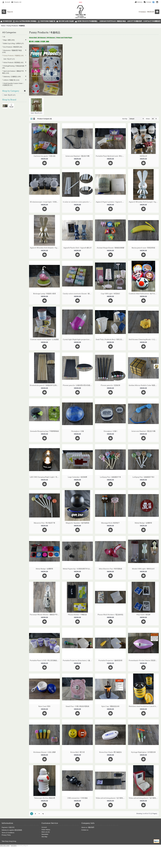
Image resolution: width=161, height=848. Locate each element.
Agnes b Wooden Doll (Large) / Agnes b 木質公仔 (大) (144, 202)
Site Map (44, 836)
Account (44, 827)
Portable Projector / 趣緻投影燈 (110, 660)
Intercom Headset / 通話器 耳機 (77, 156)
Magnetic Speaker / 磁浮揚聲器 (77, 523)
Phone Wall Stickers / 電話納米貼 (110, 614)
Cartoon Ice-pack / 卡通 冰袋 (44, 156)
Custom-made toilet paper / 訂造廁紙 (44, 339)
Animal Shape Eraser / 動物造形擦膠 (110, 248)
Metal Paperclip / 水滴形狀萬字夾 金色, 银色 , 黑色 (78, 569)
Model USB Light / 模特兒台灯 (143, 569)
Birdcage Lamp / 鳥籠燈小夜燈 (44, 293)
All (4, 37)
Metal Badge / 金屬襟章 (143, 523)
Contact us (84, 830)
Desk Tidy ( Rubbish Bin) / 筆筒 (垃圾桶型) (111, 339)
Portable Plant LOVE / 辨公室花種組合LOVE (45, 660)
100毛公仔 (143, 156)
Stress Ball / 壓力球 (77, 752)
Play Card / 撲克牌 (143, 614)
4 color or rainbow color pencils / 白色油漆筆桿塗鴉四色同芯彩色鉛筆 (78, 202)
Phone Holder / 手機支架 (77, 614)
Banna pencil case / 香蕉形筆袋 (143, 248)
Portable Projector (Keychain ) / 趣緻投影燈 (78, 660)
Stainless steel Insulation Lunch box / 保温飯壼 (144, 706)
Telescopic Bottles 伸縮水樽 (44, 798)
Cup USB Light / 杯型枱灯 (110, 293)
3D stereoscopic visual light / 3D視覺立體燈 (45, 202)
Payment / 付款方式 (8, 827)
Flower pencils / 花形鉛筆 (110, 385)
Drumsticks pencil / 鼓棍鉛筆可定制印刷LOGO (45, 385)
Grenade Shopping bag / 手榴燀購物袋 (44, 431)
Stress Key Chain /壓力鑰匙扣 (110, 752)
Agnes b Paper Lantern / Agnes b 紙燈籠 (111, 202)
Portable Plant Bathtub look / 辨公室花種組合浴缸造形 (111, 156)
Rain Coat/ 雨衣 (44, 706)
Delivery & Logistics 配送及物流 (12, 830)
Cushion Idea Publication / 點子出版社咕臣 (144, 293)
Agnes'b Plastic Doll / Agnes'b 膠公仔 (77, 248)
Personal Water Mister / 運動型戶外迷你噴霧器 (45, 614)
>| (42, 813)
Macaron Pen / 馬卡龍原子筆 (44, 523)
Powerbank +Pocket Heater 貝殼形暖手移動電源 (144, 660)
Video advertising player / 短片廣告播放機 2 (144, 798)
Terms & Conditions (8, 832)
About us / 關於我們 (87, 827)
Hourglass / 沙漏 (77, 431)
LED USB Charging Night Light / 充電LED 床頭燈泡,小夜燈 (45, 477)
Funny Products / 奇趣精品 (16, 26)
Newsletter (44, 834)
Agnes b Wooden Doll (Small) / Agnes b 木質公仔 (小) (45, 248)
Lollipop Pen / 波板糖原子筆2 (143, 477)
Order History (45, 829)
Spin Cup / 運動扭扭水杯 (110, 706)
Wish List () (45, 832)
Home (3, 26)
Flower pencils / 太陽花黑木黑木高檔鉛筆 (78, 385)
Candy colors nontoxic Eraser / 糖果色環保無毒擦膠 (78, 293)
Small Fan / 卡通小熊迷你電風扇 (77, 706)
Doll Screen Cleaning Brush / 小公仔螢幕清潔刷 (144, 339)
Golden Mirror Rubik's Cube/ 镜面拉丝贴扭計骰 (144, 385)
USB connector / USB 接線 (77, 798)
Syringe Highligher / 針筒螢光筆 (143, 752)
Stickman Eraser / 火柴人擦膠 (44, 752)
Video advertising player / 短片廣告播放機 (111, 798)
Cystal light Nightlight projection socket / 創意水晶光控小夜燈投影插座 (78, 339)
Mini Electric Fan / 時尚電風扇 (110, 569)
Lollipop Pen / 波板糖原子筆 (110, 477)
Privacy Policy (6, 835)
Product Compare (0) (44, 119)
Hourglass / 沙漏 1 (110, 431)
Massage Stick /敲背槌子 (110, 523)
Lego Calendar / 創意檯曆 (77, 477)
